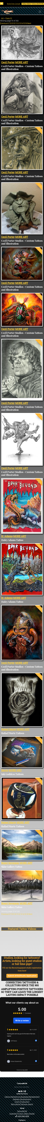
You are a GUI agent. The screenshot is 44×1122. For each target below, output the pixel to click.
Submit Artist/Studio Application (22, 976)
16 (26, 23)
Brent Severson (10, 863)
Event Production (22, 1102)
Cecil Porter (8, 62)
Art (2, 18)
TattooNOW (22, 1111)
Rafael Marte (8, 729)
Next (29, 23)
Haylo (4, 770)
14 (22, 23)
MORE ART (21, 62)
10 (14, 23)
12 (18, 23)
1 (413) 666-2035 (22, 1116)
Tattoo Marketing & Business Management (22, 1097)
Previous (3, 23)
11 (16, 23)
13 (20, 23)
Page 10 (8, 18)
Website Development (22, 1099)
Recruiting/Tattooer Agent (22, 1104)
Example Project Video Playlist (22, 1114)
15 (24, 23)
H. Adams (7, 536)
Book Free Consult (19, 4)
